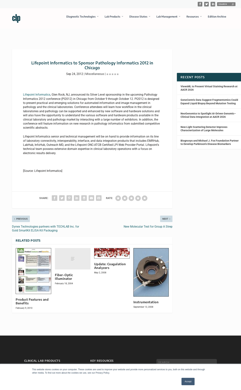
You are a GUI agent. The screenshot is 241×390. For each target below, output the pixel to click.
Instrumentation (146, 299)
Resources (192, 19)
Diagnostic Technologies (81, 19)
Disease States (138, 19)
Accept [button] (188, 381)
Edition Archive (217, 19)
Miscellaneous (94, 70)
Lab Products (112, 19)
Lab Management (166, 19)
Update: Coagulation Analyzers (110, 262)
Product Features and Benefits (32, 298)
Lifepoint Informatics (36, 91)
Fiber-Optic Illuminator (64, 273)
